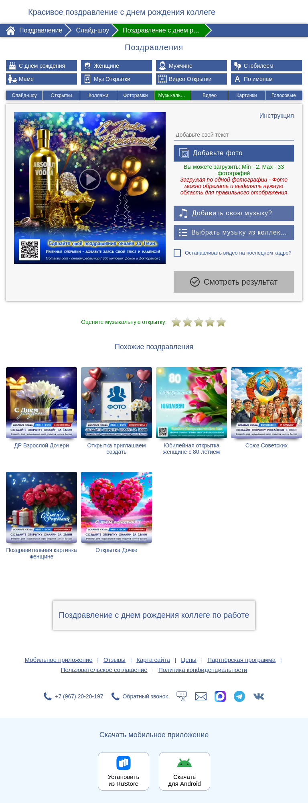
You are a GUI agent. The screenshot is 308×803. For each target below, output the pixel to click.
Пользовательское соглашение (104, 669)
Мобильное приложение (59, 659)
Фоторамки (135, 95)
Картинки (247, 95)
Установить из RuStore (124, 780)
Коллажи (98, 95)
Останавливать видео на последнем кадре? (238, 253)
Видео (210, 95)
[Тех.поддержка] (181, 696)
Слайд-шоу (24, 95)
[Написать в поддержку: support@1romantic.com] (201, 696)
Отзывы (114, 659)
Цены (189, 659)
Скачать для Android (184, 780)
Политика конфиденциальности (202, 669)
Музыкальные (174, 95)
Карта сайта (153, 659)
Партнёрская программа (241, 659)
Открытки (61, 95)
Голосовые (284, 95)
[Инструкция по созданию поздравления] (276, 115)
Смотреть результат (234, 282)
